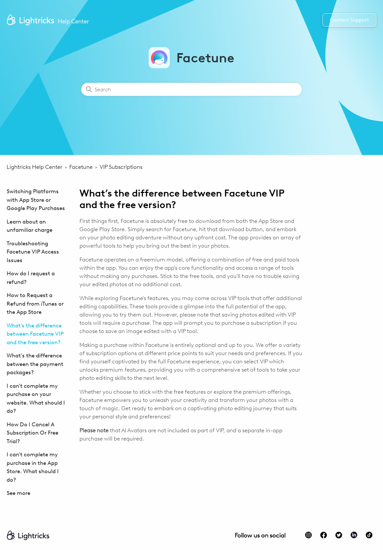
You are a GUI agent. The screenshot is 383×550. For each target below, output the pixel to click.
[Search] (191, 89)
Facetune (81, 167)
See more (18, 493)
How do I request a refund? (31, 277)
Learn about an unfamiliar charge (29, 225)
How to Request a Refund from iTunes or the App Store (35, 303)
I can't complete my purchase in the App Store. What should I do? (33, 467)
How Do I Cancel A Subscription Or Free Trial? (32, 432)
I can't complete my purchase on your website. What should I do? (36, 398)
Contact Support (349, 20)
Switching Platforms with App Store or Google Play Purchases (36, 199)
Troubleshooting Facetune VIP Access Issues (33, 251)
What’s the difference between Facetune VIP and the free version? (35, 334)
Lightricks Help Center (34, 167)
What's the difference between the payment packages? (35, 364)
